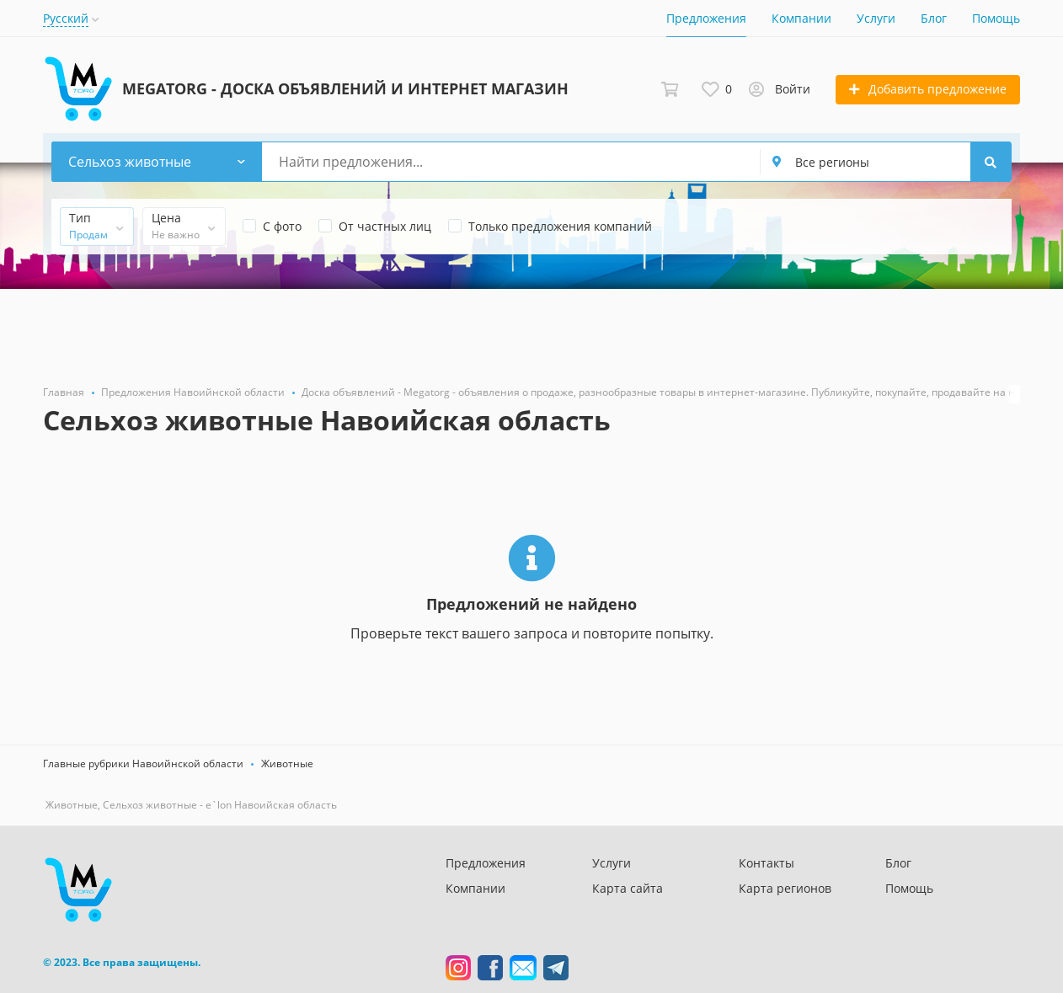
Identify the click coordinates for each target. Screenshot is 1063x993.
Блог (934, 18)
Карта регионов (785, 888)
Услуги (876, 18)
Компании (801, 18)
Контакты (766, 863)
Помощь (996, 18)
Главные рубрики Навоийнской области (143, 763)
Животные (287, 763)
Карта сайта (627, 888)
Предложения (706, 18)
